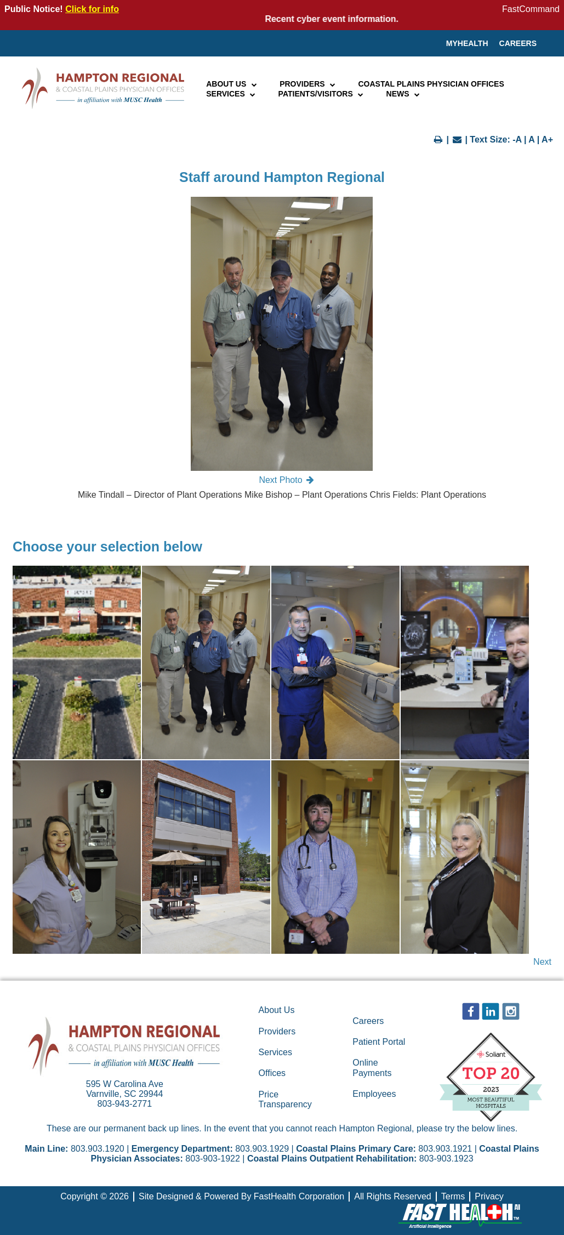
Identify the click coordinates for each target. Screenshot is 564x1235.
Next (542, 961)
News (403, 93)
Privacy (489, 1196)
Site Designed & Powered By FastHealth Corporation (241, 1196)
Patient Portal (378, 1041)
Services (231, 93)
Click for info (92, 9)
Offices (272, 1073)
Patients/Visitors (321, 93)
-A (516, 139)
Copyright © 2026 (94, 1196)
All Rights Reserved (392, 1196)
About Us (232, 83)
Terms (453, 1196)
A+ (547, 139)
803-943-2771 (125, 1103)
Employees (374, 1094)
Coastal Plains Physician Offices (431, 83)
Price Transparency (285, 1099)
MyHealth (467, 43)
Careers (518, 43)
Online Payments (371, 1067)
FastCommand (531, 9)
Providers (308, 83)
